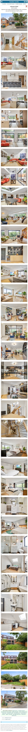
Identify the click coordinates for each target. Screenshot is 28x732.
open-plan (4, 713)
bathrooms (14, 715)
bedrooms (23, 714)
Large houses (8, 719)
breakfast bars (17, 713)
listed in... (14, 12)
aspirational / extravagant (6, 711)
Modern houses (8, 717)
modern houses (19, 4)
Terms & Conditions (9, 730)
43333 (24, 4)
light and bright (15, 711)
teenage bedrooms (17, 714)
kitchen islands (10, 713)
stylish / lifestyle (9, 714)
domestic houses (11, 4)
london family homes (23, 711)
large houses (15, 710)
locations (4, 4)
